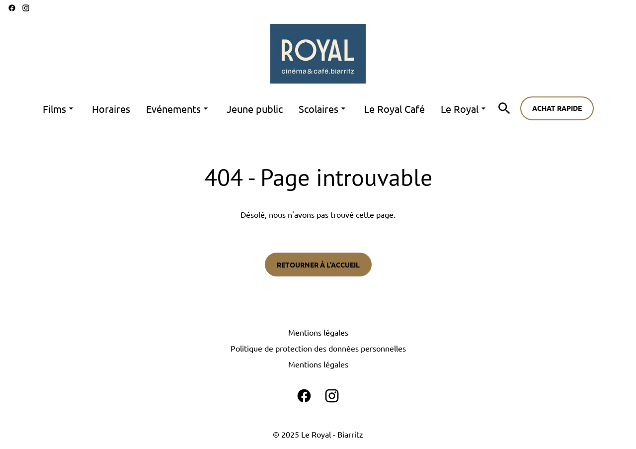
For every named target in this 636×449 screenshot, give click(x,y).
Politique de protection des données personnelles (318, 348)
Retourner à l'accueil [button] (318, 264)
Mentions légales (318, 332)
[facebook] (12, 8)
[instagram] (26, 8)
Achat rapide (557, 107)
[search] (504, 108)
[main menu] (265, 108)
